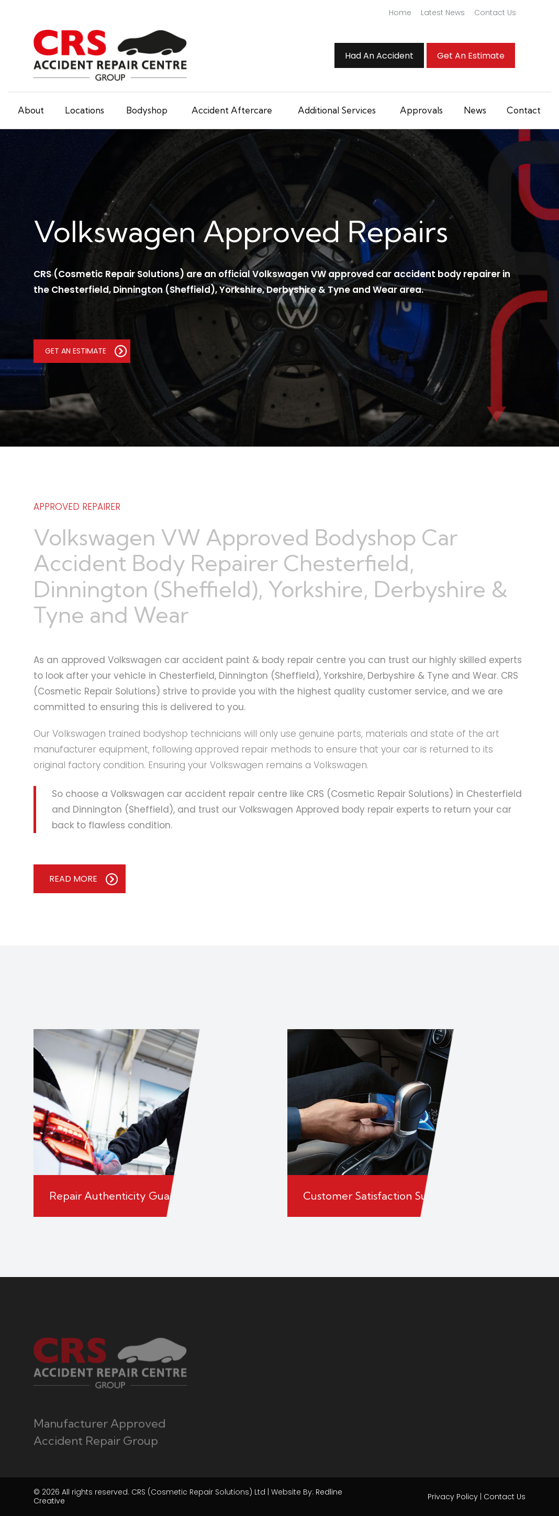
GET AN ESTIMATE (86, 351)
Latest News (443, 12)
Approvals (421, 110)
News (475, 110)
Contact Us (495, 12)
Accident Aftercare (232, 110)
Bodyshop (146, 110)
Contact (524, 110)
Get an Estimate (471, 56)
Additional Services (337, 110)
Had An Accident (379, 56)
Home (400, 12)
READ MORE (83, 879)
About (31, 110)
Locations (84, 110)
